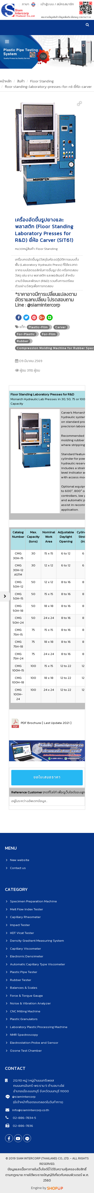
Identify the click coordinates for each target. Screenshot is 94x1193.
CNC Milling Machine (25, 1011)
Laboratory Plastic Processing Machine (38, 1027)
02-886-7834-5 (24, 1117)
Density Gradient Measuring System (37, 940)
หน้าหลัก (6, 81)
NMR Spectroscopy (24, 1034)
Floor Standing (42, 81)
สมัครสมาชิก (65, 4)
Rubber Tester (20, 979)
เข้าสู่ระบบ (47, 4)
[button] (79, 104)
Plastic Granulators (24, 1019)
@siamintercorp (24, 1096)
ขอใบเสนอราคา (47, 777)
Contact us (18, 868)
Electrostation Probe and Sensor (34, 1042)
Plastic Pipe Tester (23, 972)
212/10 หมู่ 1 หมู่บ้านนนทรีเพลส (29, 1080)
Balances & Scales (23, 987)
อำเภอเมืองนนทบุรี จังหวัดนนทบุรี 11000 (37, 1091)
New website (19, 860)
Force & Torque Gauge (26, 995)
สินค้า (21, 81)
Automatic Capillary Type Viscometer (37, 964)
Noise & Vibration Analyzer (30, 1003)
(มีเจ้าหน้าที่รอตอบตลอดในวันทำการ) (38, 1102)
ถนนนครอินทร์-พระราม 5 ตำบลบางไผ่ (34, 1085)
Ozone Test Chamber (26, 1050)
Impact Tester (20, 924)
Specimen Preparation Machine (33, 901)
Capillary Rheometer (25, 917)
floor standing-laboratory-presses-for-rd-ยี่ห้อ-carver (48, 86)
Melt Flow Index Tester (26, 909)
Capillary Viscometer (25, 948)
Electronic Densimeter (26, 956)
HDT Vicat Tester (22, 932)
